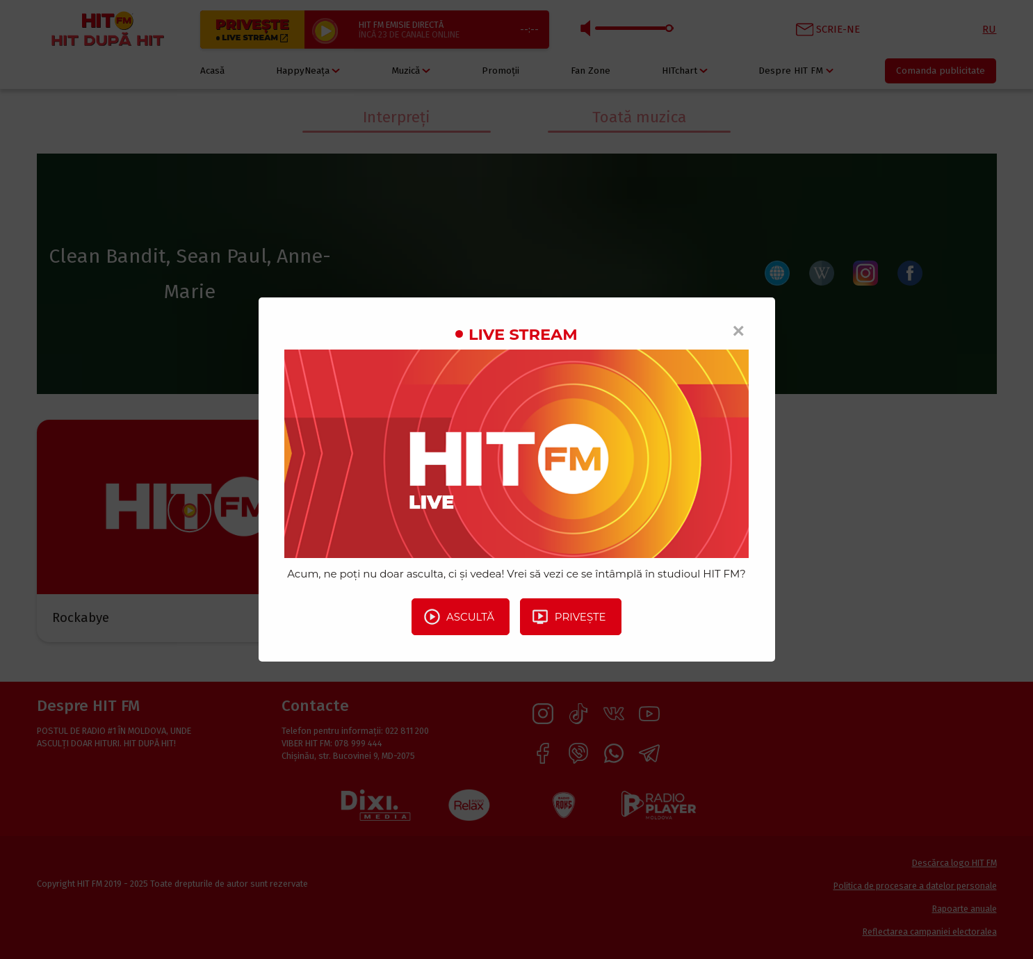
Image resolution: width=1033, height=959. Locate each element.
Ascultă (458, 616)
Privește (568, 616)
